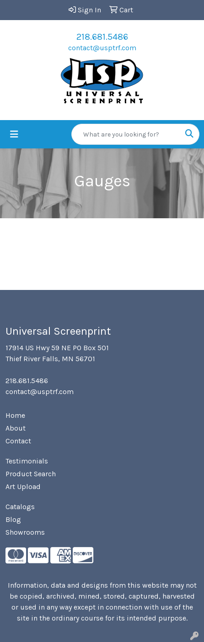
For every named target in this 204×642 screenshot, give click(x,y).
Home (15, 415)
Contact (18, 441)
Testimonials (26, 461)
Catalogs (20, 506)
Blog (13, 519)
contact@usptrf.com (102, 47)
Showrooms (25, 532)
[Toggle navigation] (14, 134)
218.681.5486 (102, 37)
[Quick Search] (125, 134)
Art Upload (23, 486)
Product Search (30, 473)
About (15, 428)
